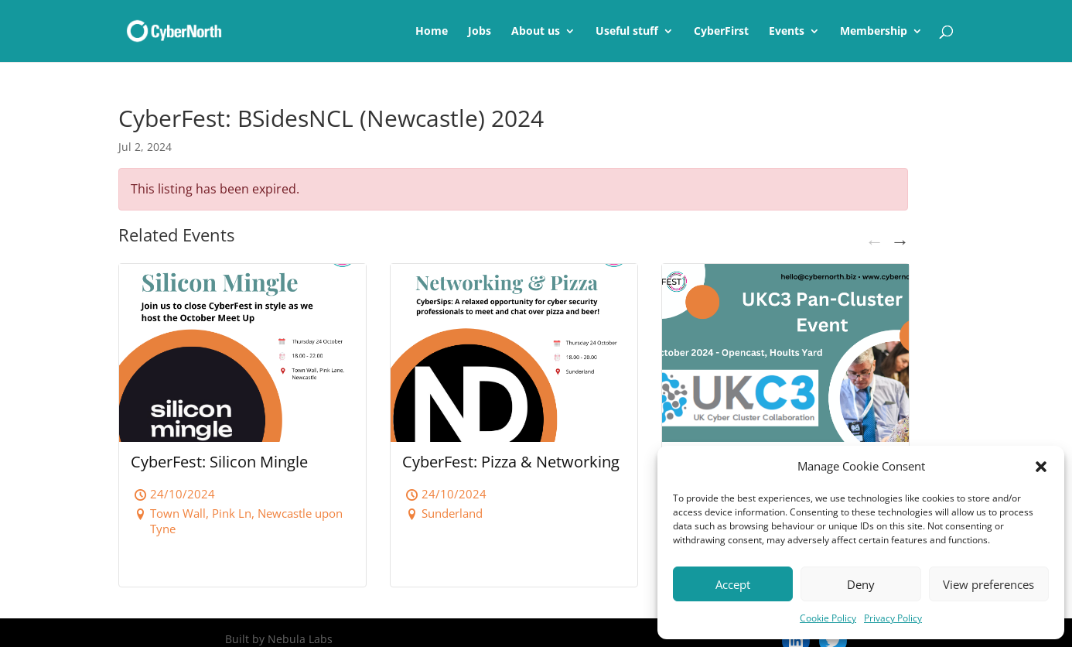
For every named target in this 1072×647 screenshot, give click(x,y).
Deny (861, 584)
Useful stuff (627, 32)
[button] (1041, 466)
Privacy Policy (893, 618)
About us (535, 32)
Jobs (479, 32)
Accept (732, 584)
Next (898, 240)
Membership (873, 32)
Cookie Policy (828, 618)
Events (786, 32)
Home (431, 32)
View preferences (988, 584)
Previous (873, 240)
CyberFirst (721, 32)
